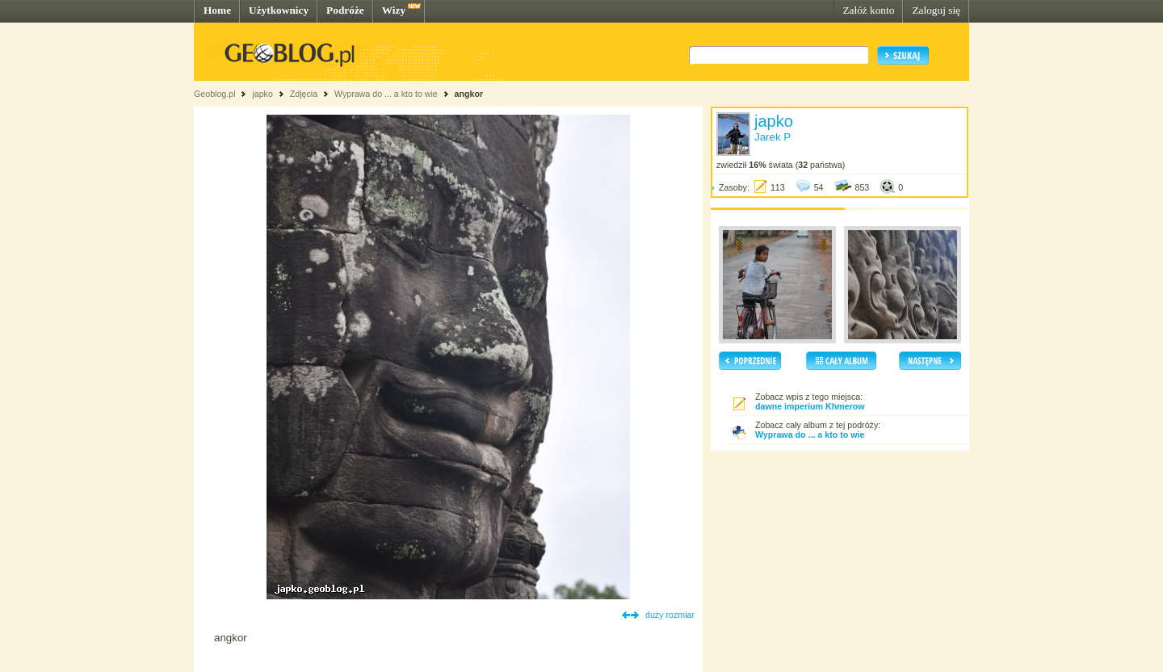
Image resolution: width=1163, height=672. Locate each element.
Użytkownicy (279, 10)
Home (217, 10)
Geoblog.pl (215, 94)
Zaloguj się (936, 10)
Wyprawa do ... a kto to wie (386, 94)
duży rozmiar (670, 615)
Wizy (393, 10)
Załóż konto (868, 10)
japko (262, 94)
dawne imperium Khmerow (810, 406)
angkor (469, 94)
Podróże (345, 10)
